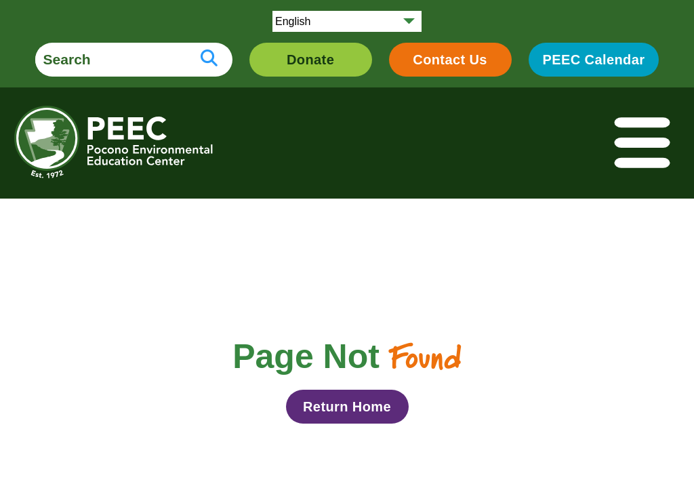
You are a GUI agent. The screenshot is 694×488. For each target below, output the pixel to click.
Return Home (347, 406)
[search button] (209, 59)
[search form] (110, 59)
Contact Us (450, 59)
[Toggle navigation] (643, 143)
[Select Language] (347, 21)
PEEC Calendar (594, 59)
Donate (310, 59)
